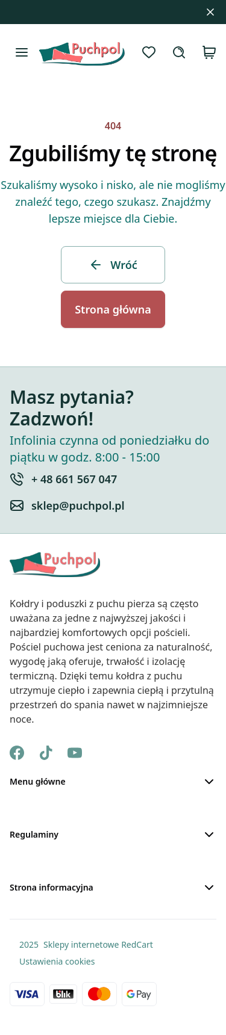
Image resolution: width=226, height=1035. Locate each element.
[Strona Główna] (82, 52)
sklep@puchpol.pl (78, 505)
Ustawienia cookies (57, 961)
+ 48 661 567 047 (74, 479)
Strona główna (113, 309)
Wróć (113, 265)
